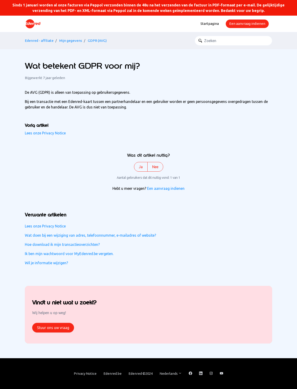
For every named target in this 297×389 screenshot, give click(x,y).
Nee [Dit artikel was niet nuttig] (155, 167)
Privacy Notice (85, 373)
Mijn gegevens (70, 41)
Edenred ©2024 (141, 373)
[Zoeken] (233, 40)
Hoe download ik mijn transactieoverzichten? (62, 244)
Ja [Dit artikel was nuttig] (141, 167)
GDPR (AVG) (97, 41)
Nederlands (171, 373)
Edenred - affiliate (39, 41)
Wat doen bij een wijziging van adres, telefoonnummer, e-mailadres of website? (90, 235)
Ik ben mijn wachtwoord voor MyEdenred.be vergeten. (69, 254)
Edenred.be (112, 373)
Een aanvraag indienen (247, 24)
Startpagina (209, 24)
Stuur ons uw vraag (53, 328)
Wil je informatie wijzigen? (46, 263)
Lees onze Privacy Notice (45, 133)
